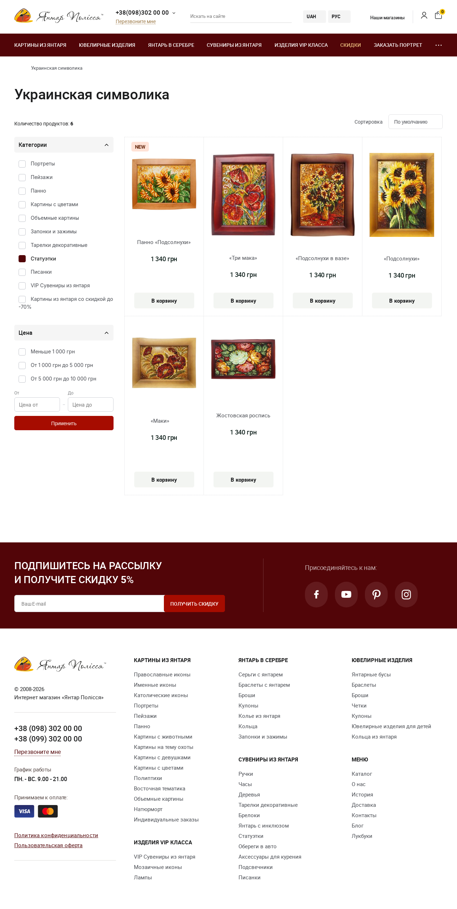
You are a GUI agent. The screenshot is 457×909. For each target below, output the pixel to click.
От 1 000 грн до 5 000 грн (62, 365)
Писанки (41, 272)
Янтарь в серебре (171, 44)
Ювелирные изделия (107, 44)
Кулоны (248, 705)
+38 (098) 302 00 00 (48, 728)
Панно (38, 191)
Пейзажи (41, 177)
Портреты (43, 163)
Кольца (247, 726)
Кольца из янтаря (374, 736)
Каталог (362, 773)
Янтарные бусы (371, 674)
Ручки (245, 773)
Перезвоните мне (136, 21)
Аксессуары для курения (269, 856)
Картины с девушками (162, 757)
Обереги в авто (257, 846)
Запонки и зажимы (54, 231)
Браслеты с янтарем (264, 684)
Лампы (143, 877)
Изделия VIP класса (301, 44)
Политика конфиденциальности (56, 835)
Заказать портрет (398, 44)
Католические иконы (161, 695)
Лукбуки (362, 835)
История (362, 794)
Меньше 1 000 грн (53, 351)
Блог (357, 825)
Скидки (350, 44)
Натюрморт (148, 809)
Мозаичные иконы (158, 866)
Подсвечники (255, 866)
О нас (359, 784)
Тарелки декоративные (59, 245)
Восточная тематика (159, 788)
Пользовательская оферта (48, 845)
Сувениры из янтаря (234, 44)
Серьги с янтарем (260, 674)
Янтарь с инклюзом (263, 825)
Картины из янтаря (40, 44)
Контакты (364, 815)
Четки (359, 705)
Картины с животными (163, 736)
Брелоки (249, 815)
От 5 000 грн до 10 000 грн (63, 379)
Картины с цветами (54, 204)
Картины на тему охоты (164, 746)
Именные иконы (155, 684)
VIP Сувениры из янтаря (60, 285)
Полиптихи (148, 777)
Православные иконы (162, 674)
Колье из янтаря (259, 715)
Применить (63, 423)
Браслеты (364, 684)
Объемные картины (55, 218)
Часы (245, 784)
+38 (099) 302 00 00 (48, 739)
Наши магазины (382, 17)
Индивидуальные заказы (166, 819)
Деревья (249, 794)
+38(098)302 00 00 (142, 12)
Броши (246, 695)
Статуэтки (43, 258)
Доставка (364, 804)
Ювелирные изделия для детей (391, 726)
